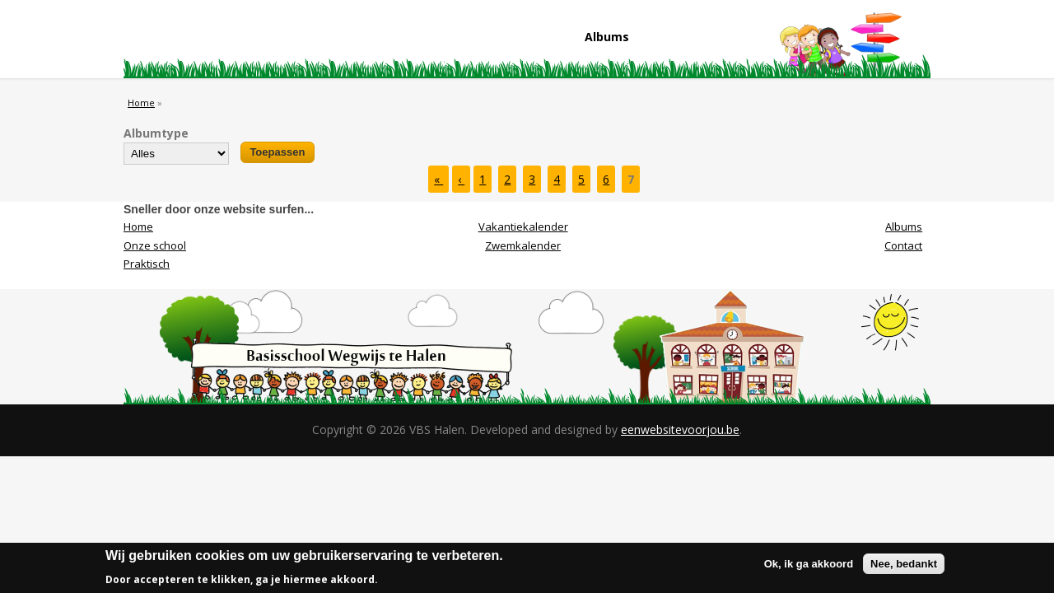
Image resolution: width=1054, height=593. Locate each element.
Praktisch (390, 40)
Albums (607, 36)
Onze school (283, 40)
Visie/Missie (499, 40)
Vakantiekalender (523, 226)
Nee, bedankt (903, 568)
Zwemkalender (523, 245)
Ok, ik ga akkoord (808, 568)
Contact (715, 40)
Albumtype (156, 133)
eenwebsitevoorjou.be (680, 429)
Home (175, 40)
